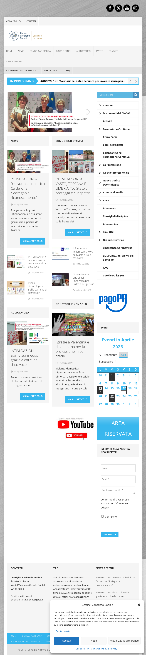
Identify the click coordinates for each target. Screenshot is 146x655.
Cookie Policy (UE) (114, 275)
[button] (139, 605)
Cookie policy (13, 21)
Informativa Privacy (31, 634)
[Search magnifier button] (136, 95)
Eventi (99, 51)
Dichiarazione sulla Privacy (103, 648)
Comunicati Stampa (40, 51)
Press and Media (113, 192)
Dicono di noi (63, 51)
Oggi (124, 354)
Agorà (72, 595)
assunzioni (72, 583)
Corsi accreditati (113, 145)
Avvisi (106, 200)
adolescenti (78, 579)
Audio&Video (83, 51)
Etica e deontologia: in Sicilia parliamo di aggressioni (37, 289)
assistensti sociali (62, 579)
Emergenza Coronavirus (117, 248)
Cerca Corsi (110, 137)
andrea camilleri (69, 575)
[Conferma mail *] (118, 488)
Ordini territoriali (113, 240)
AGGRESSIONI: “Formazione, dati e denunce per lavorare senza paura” (83, 81)
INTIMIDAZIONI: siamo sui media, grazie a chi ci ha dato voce (37, 263)
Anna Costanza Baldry (64, 587)
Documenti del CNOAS (116, 113)
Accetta (66, 640)
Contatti (31, 21)
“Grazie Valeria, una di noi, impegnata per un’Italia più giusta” (83, 281)
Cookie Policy (82, 648)
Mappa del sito (52, 70)
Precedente (108, 355)
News (21, 51)
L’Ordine (108, 105)
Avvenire (67, 590)
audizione (83, 583)
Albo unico (109, 208)
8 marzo (57, 590)
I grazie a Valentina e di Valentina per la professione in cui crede (72, 350)
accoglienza (82, 595)
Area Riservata (14, 61)
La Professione (112, 164)
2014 (88, 587)
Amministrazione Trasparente (22, 70)
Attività (107, 121)
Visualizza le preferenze (124, 640)
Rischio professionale (116, 172)
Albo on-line (110, 224)
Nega (94, 640)
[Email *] (118, 477)
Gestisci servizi (63, 631)
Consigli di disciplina (115, 216)
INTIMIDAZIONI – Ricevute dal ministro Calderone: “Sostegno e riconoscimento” (28, 188)
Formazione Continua (116, 129)
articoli (56, 575)
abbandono (59, 583)
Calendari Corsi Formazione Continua (116, 154)
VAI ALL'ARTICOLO (33, 242)
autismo (81, 587)
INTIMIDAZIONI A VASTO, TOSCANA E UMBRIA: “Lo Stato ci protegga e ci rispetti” (73, 186)
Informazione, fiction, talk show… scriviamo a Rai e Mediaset (83, 254)
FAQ (68, 70)
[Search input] (116, 95)
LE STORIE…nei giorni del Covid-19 (118, 257)
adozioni (76, 590)
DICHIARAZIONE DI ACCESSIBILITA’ (25, 639)
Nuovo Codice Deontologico (111, 182)
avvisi (81, 575)
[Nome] (118, 466)
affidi (65, 595)
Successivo (108, 361)
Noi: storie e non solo (71, 305)
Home (9, 51)
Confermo (109, 515)
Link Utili (108, 232)
